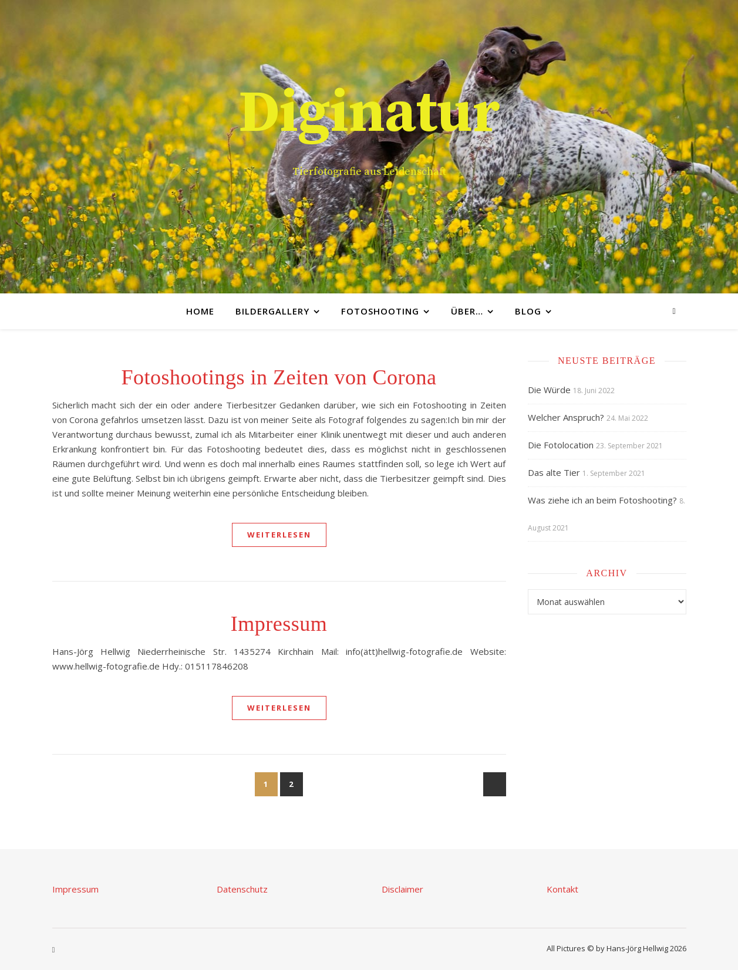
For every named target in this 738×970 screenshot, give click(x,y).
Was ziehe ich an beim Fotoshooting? (602, 500)
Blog (528, 311)
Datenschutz (242, 889)
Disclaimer (402, 889)
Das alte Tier (554, 472)
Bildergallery (272, 311)
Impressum (279, 624)
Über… (467, 311)
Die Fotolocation (561, 445)
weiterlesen (279, 534)
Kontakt (562, 889)
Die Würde (549, 390)
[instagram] (673, 310)
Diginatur (369, 114)
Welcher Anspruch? (566, 417)
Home (200, 311)
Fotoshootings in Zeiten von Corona (279, 377)
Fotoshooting (380, 311)
